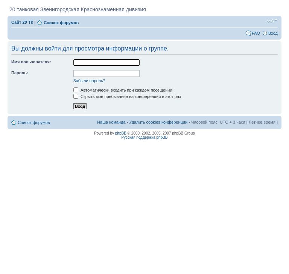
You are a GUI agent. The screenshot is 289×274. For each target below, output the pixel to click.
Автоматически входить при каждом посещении (122, 90)
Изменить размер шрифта (272, 21)
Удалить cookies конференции (158, 122)
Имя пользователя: (31, 62)
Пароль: (19, 72)
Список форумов (61, 22)
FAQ (256, 33)
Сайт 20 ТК (22, 22)
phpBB (120, 133)
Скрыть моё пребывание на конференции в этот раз (127, 96)
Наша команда (111, 122)
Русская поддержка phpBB (144, 137)
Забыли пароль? (89, 80)
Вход (273, 33)
